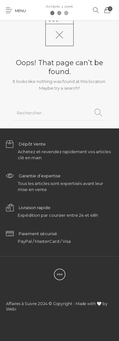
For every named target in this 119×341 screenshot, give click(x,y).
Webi (11, 309)
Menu (20, 11)
